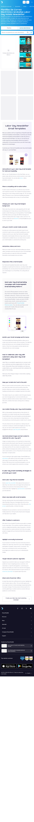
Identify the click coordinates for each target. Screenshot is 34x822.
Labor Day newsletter (11, 483)
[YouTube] (30, 608)
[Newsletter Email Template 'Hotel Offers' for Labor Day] (25, 52)
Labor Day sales (16, 429)
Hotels (24, 6)
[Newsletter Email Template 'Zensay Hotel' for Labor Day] (25, 82)
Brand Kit (16, 218)
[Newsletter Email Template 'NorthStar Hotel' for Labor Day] (8, 108)
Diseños (9, 28)
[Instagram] (22, 608)
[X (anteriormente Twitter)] (26, 608)
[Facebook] (17, 608)
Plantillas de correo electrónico (6, 6)
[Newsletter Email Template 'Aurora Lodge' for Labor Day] (25, 108)
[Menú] (32, 2)
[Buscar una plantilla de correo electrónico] (14, 32)
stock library (5, 458)
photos (21, 178)
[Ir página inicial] (1, 2)
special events (21, 488)
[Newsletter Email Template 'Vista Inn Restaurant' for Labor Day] (8, 82)
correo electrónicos (25, 28)
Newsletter (17, 6)
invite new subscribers (7, 571)
